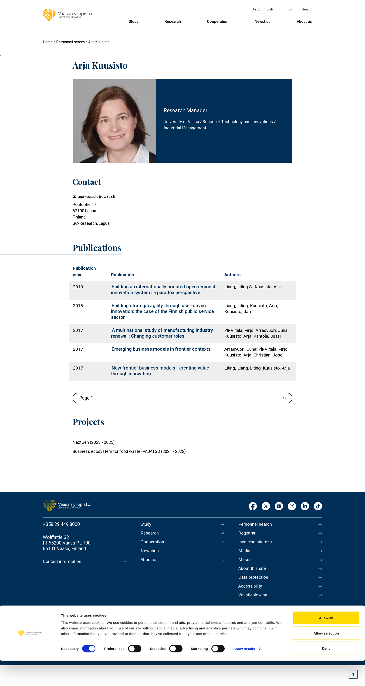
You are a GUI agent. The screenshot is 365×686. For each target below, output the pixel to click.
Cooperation (217, 21)
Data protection (254, 583)
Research (173, 21)
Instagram (292, 506)
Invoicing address (256, 544)
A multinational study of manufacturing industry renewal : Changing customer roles (162, 333)
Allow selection (326, 658)
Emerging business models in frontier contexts (161, 349)
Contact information (63, 561)
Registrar (247, 534)
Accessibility (251, 592)
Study (133, 21)
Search (307, 9)
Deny (326, 674)
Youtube (279, 506)
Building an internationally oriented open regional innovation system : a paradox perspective (163, 289)
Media (244, 553)
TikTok (318, 506)
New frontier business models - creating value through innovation (160, 371)
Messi (244, 563)
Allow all (326, 643)
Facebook (253, 506)
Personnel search (70, 42)
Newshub (262, 21)
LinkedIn (305, 506)
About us (304, 21)
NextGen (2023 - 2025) (94, 442)
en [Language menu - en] (291, 9)
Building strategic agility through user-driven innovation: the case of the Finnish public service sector (162, 311)
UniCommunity (262, 9)
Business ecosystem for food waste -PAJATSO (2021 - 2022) (129, 451)
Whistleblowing (254, 602)
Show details (244, 674)
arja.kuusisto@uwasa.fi (96, 196)
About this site (253, 573)
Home (48, 42)
